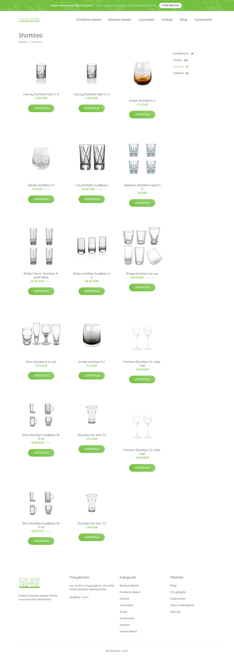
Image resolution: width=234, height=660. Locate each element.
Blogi (183, 21)
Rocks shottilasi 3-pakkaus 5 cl (91, 278)
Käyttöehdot (178, 601)
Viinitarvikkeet (128, 634)
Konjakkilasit (183, 56)
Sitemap (175, 614)
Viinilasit (167, 21)
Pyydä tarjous (170, 5)
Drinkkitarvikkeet (88, 21)
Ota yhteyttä (178, 595)
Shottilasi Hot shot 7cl (92, 438)
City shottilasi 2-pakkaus (92, 188)
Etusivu (23, 45)
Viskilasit (181, 76)
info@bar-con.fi (78, 600)
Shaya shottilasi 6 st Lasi (142, 276)
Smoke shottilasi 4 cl (92, 365)
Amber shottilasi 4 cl (142, 103)
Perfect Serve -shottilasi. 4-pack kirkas (41, 278)
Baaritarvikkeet (119, 21)
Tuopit (123, 614)
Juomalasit (146, 21)
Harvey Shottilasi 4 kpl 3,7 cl (41, 97)
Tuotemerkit (203, 21)
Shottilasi (181, 69)
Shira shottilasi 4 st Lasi (41, 365)
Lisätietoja (41, 111)
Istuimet (124, 601)
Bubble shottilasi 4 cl (41, 188)
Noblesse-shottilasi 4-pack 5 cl (142, 190)
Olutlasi (180, 63)
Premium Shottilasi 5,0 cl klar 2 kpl (142, 366)
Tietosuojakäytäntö (182, 608)
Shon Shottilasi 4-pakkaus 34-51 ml (41, 440)
